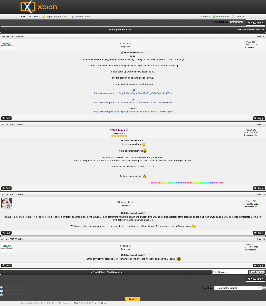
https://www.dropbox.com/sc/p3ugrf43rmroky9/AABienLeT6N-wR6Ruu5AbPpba (133, 111)
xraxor (124, 43)
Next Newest (113, 272)
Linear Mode (258, 29)
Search (206, 16)
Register (58, 16)
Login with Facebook (80, 16)
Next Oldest (99, 272)
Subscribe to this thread (16, 294)
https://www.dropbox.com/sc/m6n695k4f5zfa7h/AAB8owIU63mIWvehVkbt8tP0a (133, 102)
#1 (264, 37)
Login (49, 16)
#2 (264, 124)
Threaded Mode (245, 29)
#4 (264, 239)
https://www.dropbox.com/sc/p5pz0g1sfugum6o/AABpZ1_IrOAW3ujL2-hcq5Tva (133, 93)
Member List (222, 16)
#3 (264, 194)
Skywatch (123, 202)
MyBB (77, 303)
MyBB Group (101, 303)
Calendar (239, 16)
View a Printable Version (16, 287)
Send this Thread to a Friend (16, 291)
